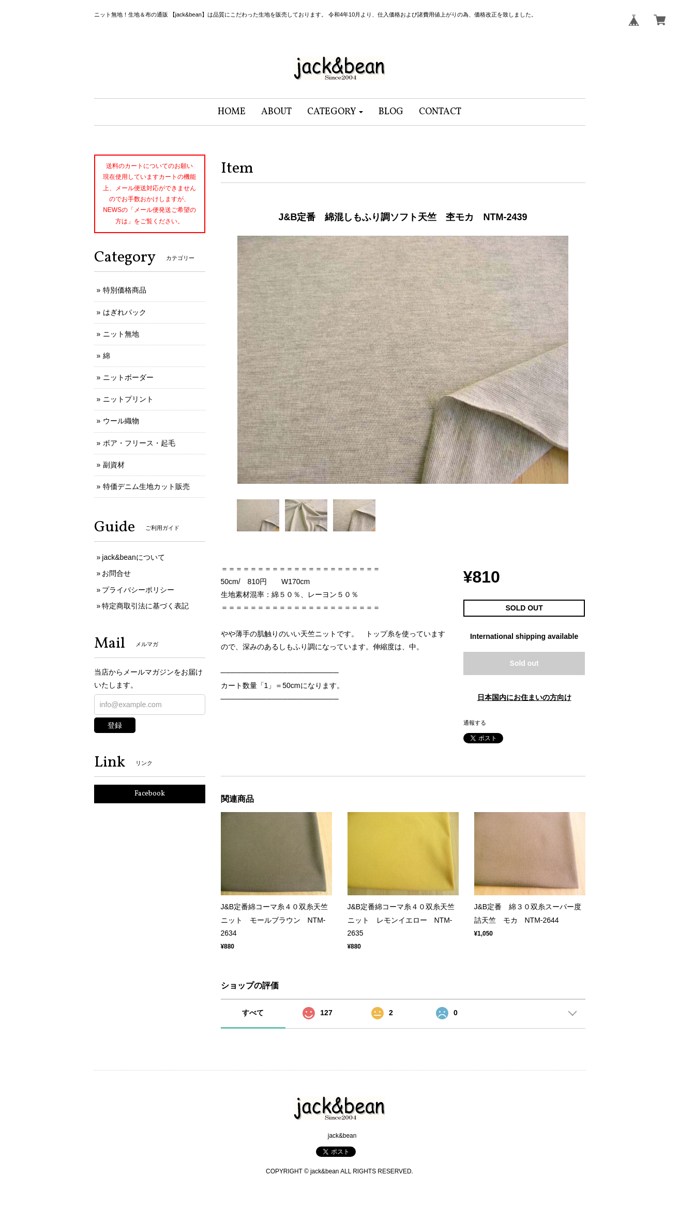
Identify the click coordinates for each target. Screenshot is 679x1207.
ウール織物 (121, 421)
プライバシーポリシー (138, 590)
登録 (115, 725)
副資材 (114, 465)
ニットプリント (128, 399)
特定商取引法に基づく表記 (145, 606)
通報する (474, 723)
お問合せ (116, 573)
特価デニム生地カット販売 (146, 486)
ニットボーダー (128, 377)
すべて (253, 1013)
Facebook (149, 794)
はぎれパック (124, 312)
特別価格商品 (124, 290)
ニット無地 (121, 334)
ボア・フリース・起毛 (139, 443)
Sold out (524, 663)
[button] (335, 112)
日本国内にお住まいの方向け (524, 697)
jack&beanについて (133, 557)
